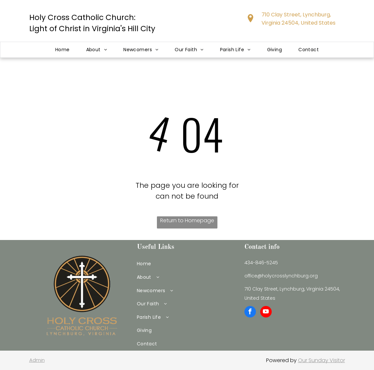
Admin (37, 360)
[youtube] (266, 312)
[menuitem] (62, 50)
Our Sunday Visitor (321, 360)
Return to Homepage (187, 220)
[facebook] (250, 312)
